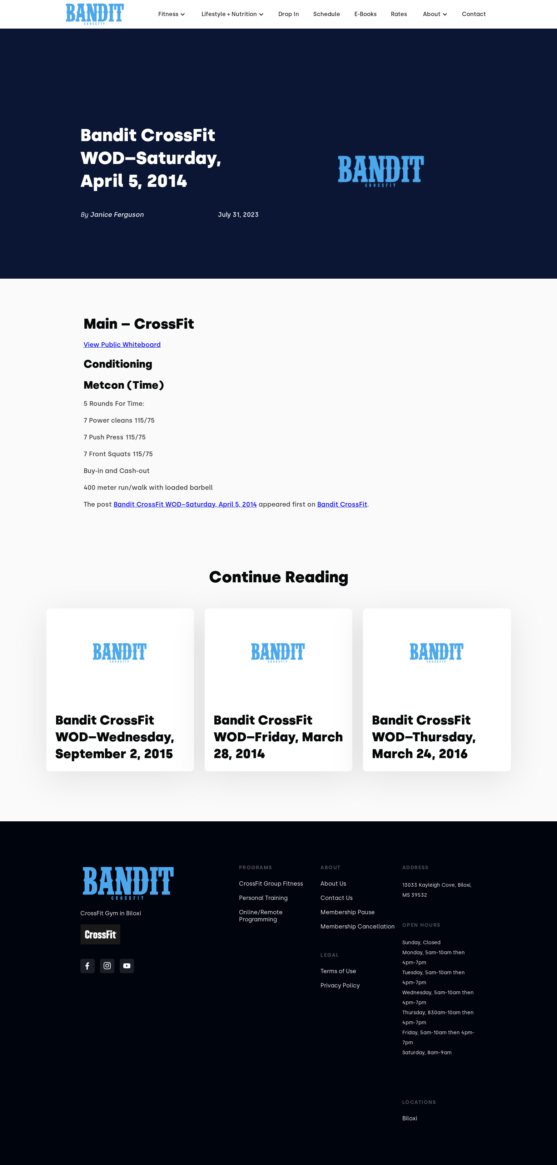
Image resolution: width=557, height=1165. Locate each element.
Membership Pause (347, 912)
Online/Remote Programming (261, 916)
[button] (171, 14)
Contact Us (336, 898)
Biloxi (409, 1118)
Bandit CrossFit (342, 504)
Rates (399, 14)
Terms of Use (338, 971)
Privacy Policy (340, 985)
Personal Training (263, 898)
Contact (474, 14)
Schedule (326, 14)
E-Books (365, 14)
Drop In (288, 14)
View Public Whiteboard (122, 345)
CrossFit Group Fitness (271, 883)
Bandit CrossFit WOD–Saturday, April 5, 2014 (185, 504)
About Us (333, 883)
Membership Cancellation (357, 926)
